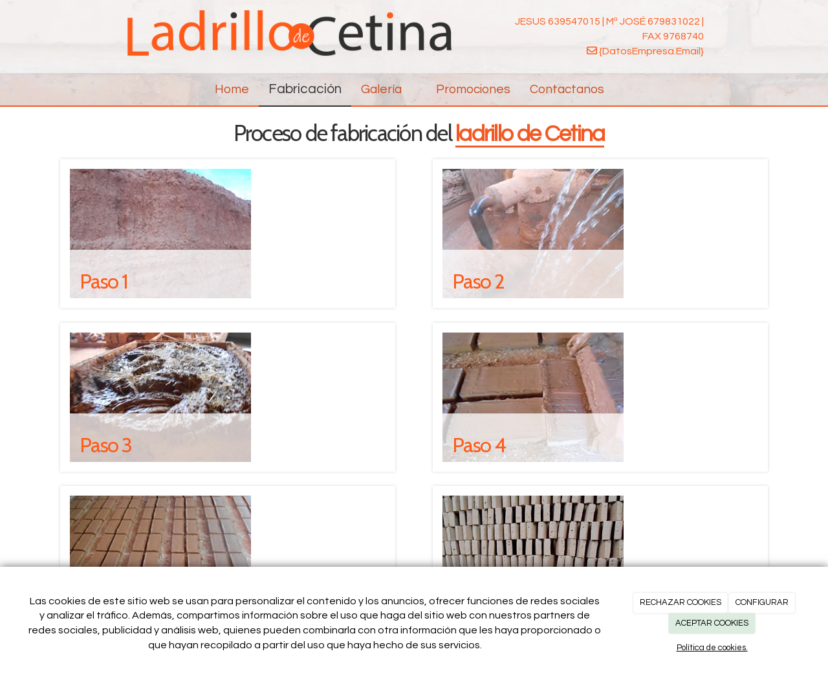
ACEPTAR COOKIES (711, 623)
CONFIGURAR (762, 602)
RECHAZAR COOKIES (680, 602)
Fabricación (305, 89)
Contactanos (567, 89)
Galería (389, 89)
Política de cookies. (712, 647)
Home (232, 89)
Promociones (473, 89)
